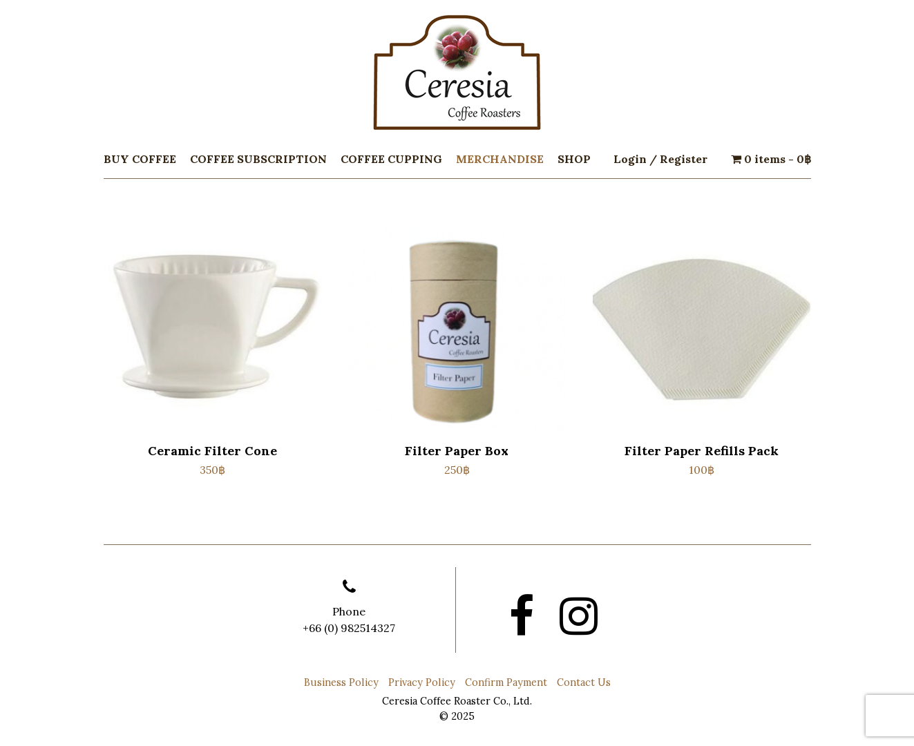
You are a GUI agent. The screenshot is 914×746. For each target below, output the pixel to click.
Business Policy (341, 682)
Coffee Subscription (258, 159)
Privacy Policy (421, 682)
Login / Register (660, 159)
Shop (574, 159)
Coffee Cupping (391, 159)
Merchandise (500, 159)
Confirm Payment (506, 682)
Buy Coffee (140, 159)
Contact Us (584, 682)
